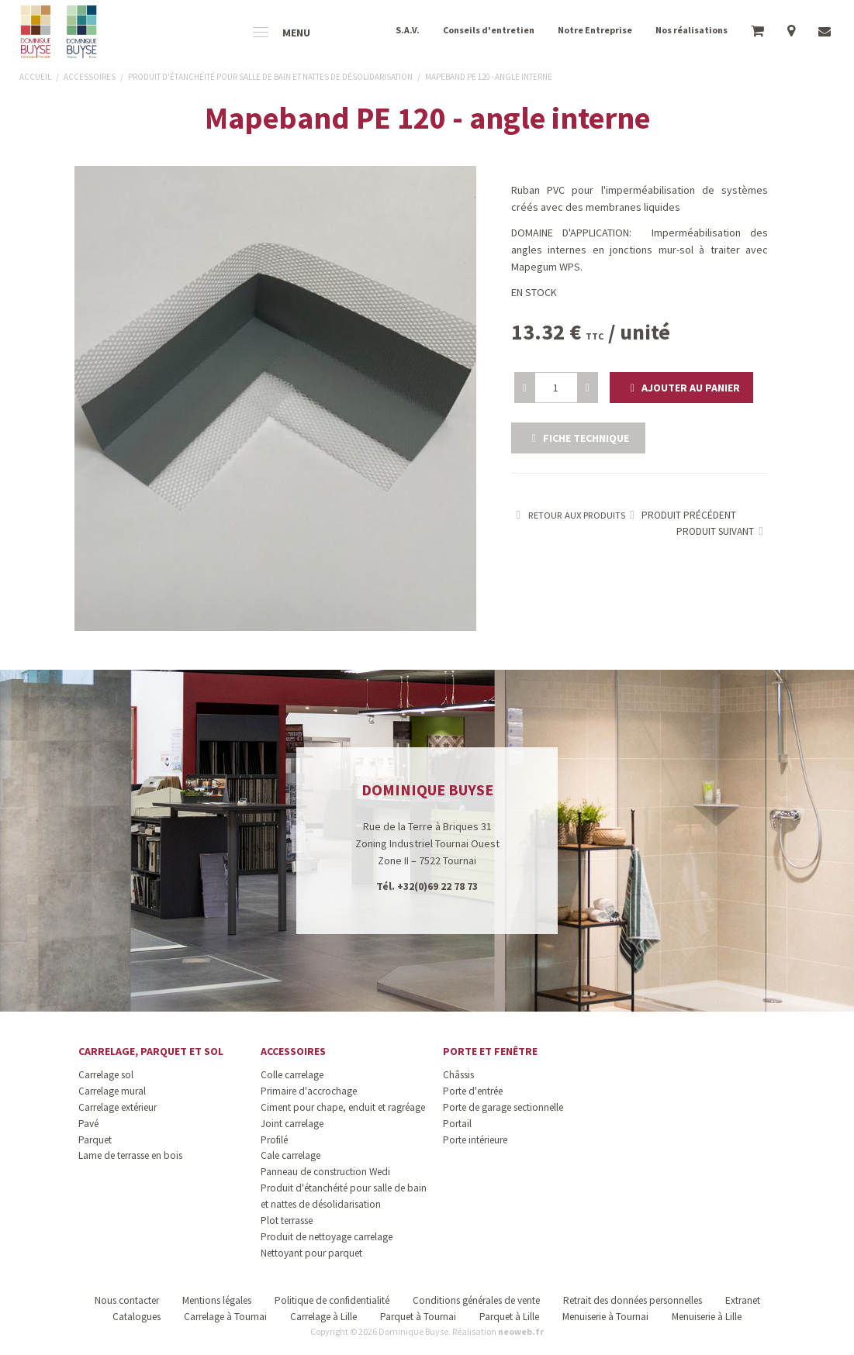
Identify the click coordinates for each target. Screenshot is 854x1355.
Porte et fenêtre (490, 1051)
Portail (457, 1123)
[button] (682, 387)
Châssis (458, 1074)
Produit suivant (722, 531)
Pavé (88, 1123)
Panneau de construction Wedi (325, 1171)
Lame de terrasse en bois (130, 1155)
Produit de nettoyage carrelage (326, 1236)
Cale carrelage (290, 1155)
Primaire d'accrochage (309, 1091)
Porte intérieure (475, 1139)
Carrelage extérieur (117, 1107)
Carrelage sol (105, 1074)
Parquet (95, 1139)
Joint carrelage (292, 1123)
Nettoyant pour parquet (311, 1253)
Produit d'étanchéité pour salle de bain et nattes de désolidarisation (344, 1196)
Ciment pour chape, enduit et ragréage (343, 1107)
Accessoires (293, 1051)
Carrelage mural (112, 1091)
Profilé (274, 1139)
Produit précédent (681, 515)
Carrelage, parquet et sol (150, 1051)
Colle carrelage (292, 1074)
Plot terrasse (287, 1220)
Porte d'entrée (473, 1091)
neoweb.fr (521, 1331)
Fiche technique (578, 438)
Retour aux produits (568, 515)
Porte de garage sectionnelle (503, 1107)
